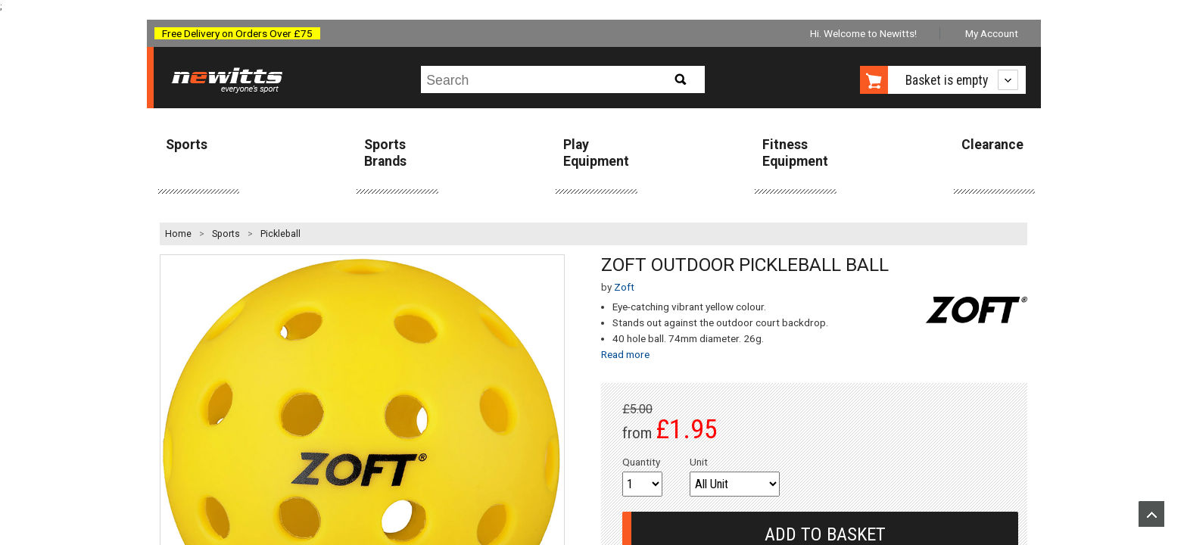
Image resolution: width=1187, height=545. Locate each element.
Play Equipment (596, 152)
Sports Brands (385, 152)
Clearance (992, 144)
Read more (625, 354)
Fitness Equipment (795, 152)
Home (178, 234)
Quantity (641, 462)
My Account (991, 33)
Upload (1151, 514)
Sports (186, 144)
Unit (699, 462)
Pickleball (280, 234)
